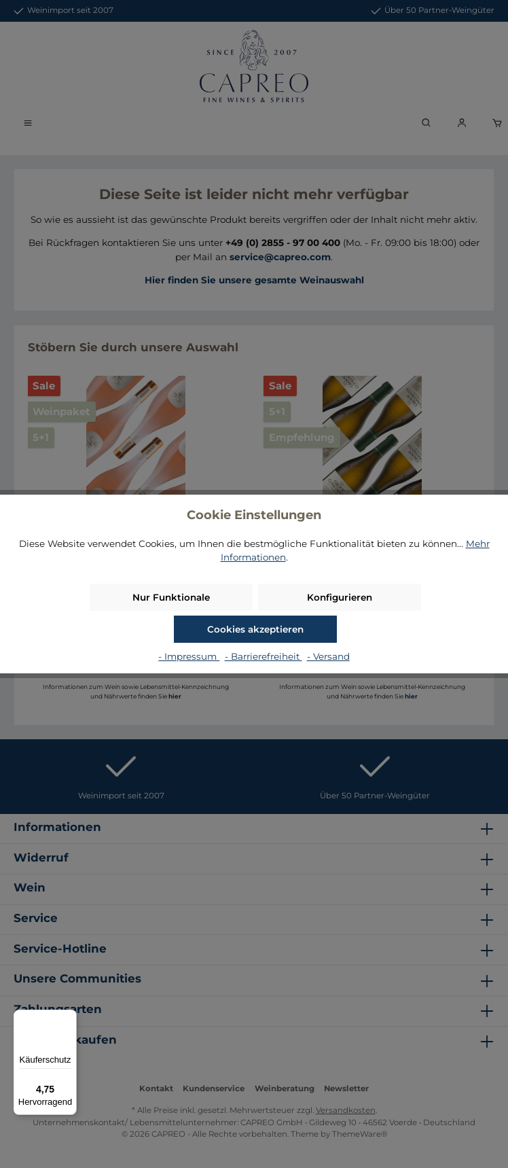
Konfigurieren (339, 597)
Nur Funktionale (171, 597)
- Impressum (188, 656)
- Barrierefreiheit (263, 656)
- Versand (328, 656)
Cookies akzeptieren (255, 629)
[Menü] (68, 1018)
